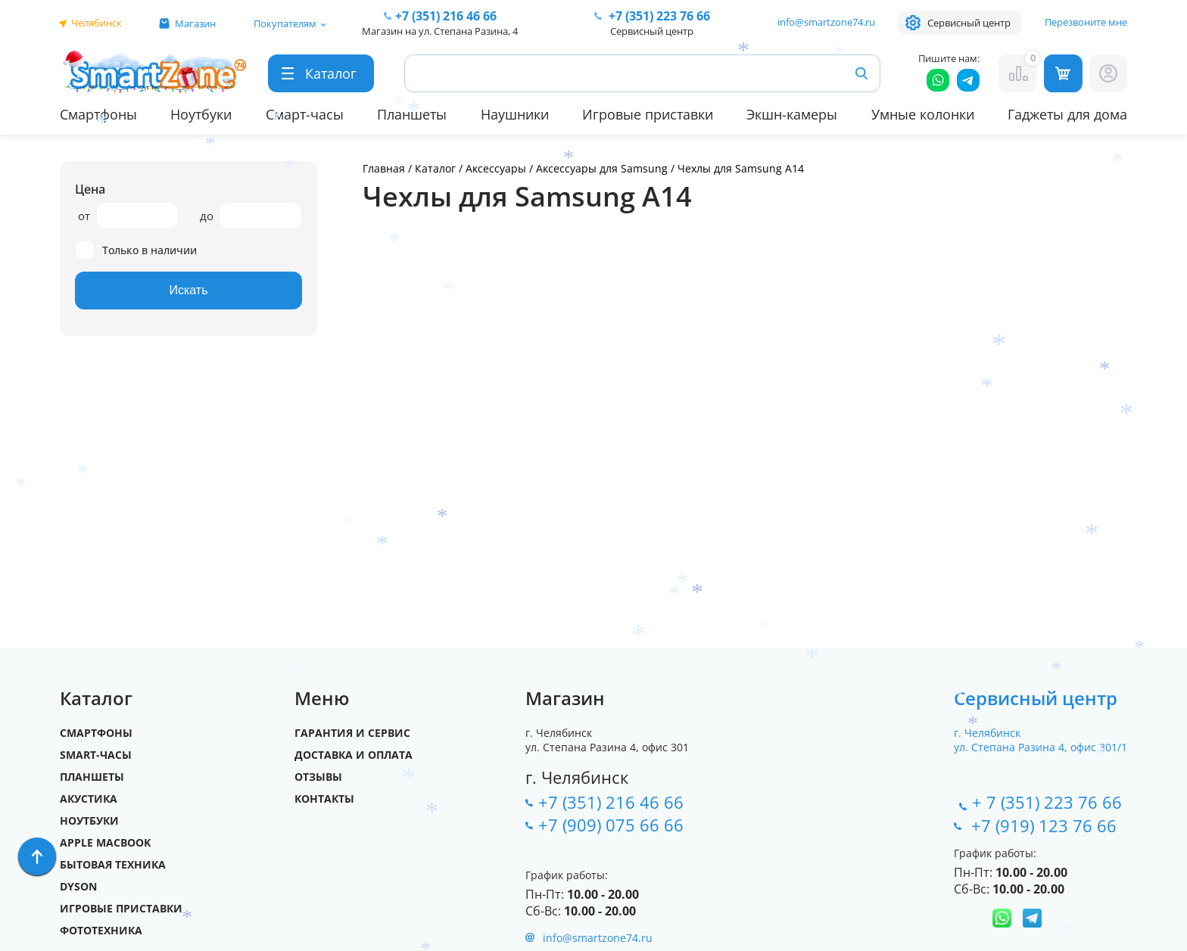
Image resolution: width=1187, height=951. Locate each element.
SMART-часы (96, 754)
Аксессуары (496, 168)
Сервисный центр (969, 23)
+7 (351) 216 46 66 (611, 802)
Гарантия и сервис (352, 733)
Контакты (324, 798)
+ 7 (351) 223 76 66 (1047, 802)
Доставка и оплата (353, 754)
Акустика (88, 798)
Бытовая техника (113, 864)
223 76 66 (658, 16)
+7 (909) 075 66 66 (611, 824)
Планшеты (412, 114)
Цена (90, 189)
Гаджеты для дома (1067, 114)
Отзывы (318, 776)
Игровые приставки (647, 114)
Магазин (195, 23)
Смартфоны (98, 114)
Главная (384, 168)
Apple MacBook (105, 842)
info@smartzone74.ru (826, 22)
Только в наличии (136, 250)
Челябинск (96, 23)
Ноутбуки (201, 114)
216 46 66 (446, 16)
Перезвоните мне (1086, 22)
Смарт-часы (305, 114)
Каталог (435, 168)
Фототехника (101, 930)
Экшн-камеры (791, 114)
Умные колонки (922, 114)
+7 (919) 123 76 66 (1046, 825)
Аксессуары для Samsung (603, 168)
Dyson (78, 886)
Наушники (515, 114)
